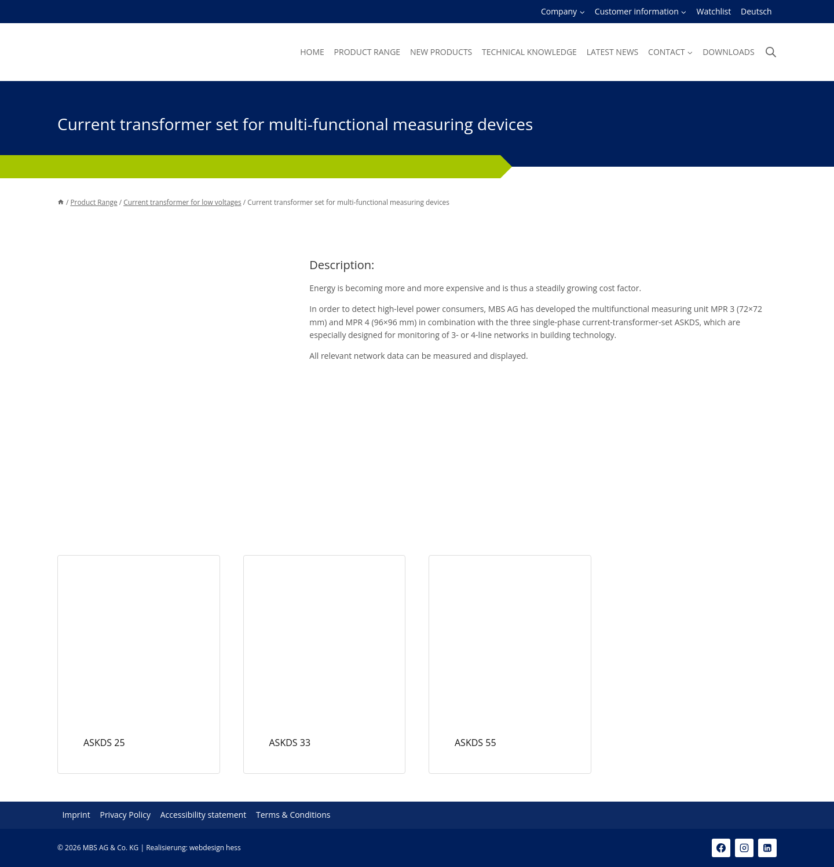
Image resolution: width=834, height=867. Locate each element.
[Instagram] (744, 848)
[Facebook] (721, 848)
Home (312, 51)
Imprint (76, 815)
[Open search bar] (771, 52)
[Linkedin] (767, 848)
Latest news (613, 51)
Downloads (728, 51)
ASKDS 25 (104, 742)
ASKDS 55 (475, 742)
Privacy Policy (125, 815)
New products (441, 51)
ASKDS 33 (290, 742)
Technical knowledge (529, 51)
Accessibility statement (203, 815)
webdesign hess (215, 848)
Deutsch (756, 11)
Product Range (367, 51)
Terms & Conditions (293, 815)
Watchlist (714, 11)
